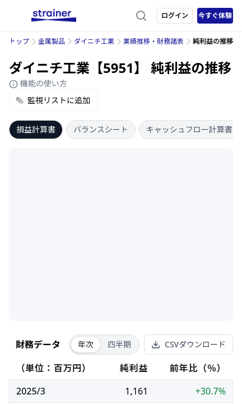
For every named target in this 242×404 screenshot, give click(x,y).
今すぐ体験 (215, 15)
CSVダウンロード (188, 344)
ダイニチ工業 (94, 41)
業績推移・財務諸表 (153, 41)
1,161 (136, 391)
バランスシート (100, 129)
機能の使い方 (38, 83)
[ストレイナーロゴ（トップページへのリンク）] (53, 15)
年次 (86, 344)
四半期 (119, 344)
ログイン (174, 15)
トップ (19, 41)
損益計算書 (35, 129)
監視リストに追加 (53, 100)
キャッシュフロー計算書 (189, 129)
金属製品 (51, 41)
